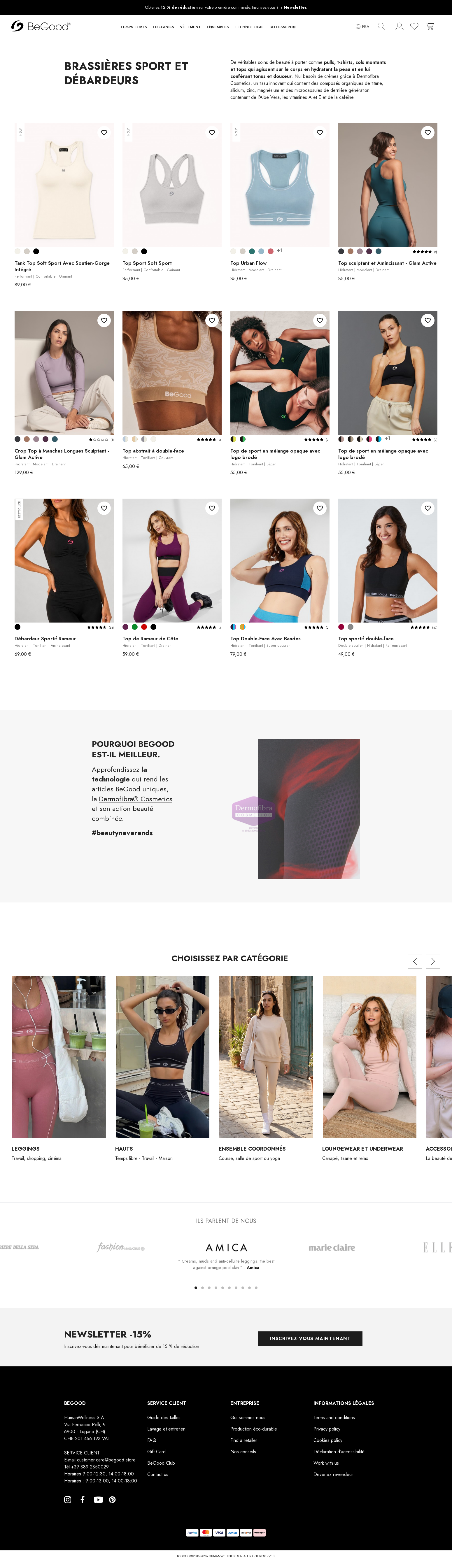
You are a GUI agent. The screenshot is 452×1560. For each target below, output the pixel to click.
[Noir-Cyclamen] (369, 439)
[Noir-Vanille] (360, 439)
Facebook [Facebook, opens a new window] (82, 1506)
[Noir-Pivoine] (341, 439)
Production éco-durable (253, 1429)
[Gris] (350, 627)
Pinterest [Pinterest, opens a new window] (112, 1506)
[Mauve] (271, 251)
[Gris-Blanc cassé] (144, 439)
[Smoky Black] (341, 251)
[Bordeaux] (341, 627)
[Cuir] (350, 251)
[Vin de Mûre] (369, 251)
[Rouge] (144, 627)
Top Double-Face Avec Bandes (265, 641)
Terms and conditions (334, 1417)
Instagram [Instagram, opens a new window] (67, 1506)
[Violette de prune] (125, 627)
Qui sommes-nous (247, 1417)
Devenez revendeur (333, 1474)
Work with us (326, 1463)
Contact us (157, 1474)
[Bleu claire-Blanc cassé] (125, 439)
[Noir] (36, 251)
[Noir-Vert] (243, 439)
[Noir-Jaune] (233, 439)
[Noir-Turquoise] (378, 439)
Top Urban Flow (255, 266)
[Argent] (27, 251)
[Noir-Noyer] (350, 439)
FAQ (151, 1440)
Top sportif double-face (372, 641)
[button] (134, 28)
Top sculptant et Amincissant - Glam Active (387, 266)
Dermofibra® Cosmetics (135, 799)
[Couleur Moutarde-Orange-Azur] (243, 627)
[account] (399, 27)
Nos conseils (243, 1452)
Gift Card (156, 1452)
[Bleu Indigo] (378, 251)
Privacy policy (326, 1429)
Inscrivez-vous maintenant (310, 1338)
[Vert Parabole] (135, 627)
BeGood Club (161, 1463)
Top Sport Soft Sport (151, 266)
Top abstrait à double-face (153, 454)
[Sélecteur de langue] (362, 26)
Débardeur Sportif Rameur (45, 641)
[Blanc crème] (17, 251)
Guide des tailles (164, 1417)
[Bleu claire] (261, 251)
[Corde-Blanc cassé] (135, 439)
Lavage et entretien (166, 1429)
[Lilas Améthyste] (360, 251)
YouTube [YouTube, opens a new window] (97, 1506)
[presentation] (415, 961)
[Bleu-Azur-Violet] (233, 627)
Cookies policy (327, 1440)
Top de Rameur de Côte (150, 641)
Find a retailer (243, 1440)
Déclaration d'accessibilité (339, 1452)
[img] (381, 26)
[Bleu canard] (252, 251)
